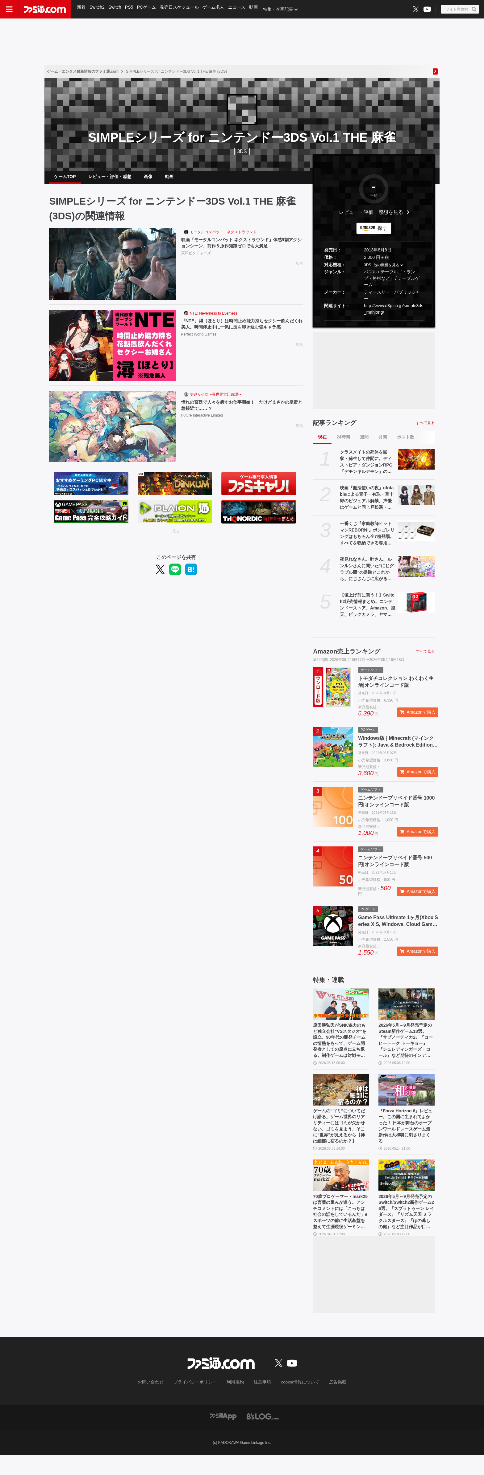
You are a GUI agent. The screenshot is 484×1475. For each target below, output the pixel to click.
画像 (148, 179)
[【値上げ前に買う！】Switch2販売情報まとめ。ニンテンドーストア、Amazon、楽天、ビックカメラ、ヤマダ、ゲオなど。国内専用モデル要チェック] (416, 607)
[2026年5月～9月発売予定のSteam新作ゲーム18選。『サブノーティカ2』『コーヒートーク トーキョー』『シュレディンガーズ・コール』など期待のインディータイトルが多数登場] (406, 1009)
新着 (81, 9)
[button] (374, 325)
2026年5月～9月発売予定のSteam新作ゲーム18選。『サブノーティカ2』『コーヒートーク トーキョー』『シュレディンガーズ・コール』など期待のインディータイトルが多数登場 (406, 1048)
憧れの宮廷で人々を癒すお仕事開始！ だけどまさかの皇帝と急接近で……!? (240, 411)
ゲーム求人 (216, 9)
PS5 (131, 9)
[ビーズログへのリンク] (263, 1436)
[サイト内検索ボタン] (460, 9)
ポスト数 (405, 441)
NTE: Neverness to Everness (214, 318)
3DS (242, 151)
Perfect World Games (198, 347)
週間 (364, 441)
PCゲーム (148, 9)
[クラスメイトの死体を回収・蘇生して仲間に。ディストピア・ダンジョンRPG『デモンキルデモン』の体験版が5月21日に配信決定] (416, 464)
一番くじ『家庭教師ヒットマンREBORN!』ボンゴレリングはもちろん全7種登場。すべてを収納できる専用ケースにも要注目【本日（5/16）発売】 (367, 538)
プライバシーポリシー (199, 1402)
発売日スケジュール (181, 9)
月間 (382, 441)
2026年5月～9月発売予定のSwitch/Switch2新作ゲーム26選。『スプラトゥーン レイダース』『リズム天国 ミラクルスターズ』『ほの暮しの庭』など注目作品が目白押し (406, 1229)
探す (382, 233)
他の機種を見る (386, 270)
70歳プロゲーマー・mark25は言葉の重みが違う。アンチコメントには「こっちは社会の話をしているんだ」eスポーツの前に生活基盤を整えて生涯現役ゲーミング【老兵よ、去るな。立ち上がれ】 (340, 1229)
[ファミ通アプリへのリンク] (223, 1436)
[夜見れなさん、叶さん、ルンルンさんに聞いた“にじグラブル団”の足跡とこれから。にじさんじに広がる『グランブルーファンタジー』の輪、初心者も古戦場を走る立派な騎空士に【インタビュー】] (416, 571)
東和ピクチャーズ (196, 259)
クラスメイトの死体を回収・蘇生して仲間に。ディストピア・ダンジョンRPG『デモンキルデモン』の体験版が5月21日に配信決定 (366, 467)
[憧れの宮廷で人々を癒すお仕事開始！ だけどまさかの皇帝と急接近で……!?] (112, 431)
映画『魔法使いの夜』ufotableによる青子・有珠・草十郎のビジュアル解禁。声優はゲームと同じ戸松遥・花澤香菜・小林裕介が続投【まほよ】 (367, 502)
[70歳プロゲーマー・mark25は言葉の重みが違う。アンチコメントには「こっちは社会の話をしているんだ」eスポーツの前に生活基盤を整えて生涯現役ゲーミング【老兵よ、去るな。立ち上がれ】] (341, 1190)
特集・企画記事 (282, 9)
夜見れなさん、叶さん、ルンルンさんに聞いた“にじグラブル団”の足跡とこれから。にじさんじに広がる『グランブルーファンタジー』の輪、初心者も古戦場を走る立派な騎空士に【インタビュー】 (367, 574)
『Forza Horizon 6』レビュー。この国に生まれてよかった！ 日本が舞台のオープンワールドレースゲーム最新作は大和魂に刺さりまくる (406, 1139)
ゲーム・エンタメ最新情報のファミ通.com (83, 71)
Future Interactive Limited (202, 422)
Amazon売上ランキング (346, 656)
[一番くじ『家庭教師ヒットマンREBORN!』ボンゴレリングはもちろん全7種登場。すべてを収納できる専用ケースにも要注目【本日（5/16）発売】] (416, 535)
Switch (116, 9)
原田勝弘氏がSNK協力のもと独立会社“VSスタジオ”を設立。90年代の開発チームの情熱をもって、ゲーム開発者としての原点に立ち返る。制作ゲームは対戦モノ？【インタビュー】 (340, 1048)
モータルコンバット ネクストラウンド (223, 237)
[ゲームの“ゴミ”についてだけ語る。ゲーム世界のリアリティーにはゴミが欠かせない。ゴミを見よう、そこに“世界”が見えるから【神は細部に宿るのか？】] (341, 1099)
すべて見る (425, 428)
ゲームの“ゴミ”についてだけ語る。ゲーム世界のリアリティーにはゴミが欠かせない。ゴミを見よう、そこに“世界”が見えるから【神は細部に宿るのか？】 (340, 1139)
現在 (322, 441)
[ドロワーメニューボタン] (9, 9)
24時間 (343, 441)
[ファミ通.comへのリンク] (45, 9)
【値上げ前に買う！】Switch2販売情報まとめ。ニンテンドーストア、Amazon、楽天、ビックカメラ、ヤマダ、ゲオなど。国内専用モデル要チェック (367, 610)
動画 (257, 9)
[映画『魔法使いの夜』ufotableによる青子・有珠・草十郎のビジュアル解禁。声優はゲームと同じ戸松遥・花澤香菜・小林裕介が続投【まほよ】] (416, 500)
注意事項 (260, 1402)
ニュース (240, 9)
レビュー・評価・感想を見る (371, 217)
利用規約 (235, 1402)
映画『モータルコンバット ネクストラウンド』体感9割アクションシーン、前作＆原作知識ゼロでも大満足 (240, 248)
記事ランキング (334, 427)
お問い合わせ (160, 1402)
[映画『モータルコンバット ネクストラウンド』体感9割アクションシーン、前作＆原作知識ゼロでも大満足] (112, 269)
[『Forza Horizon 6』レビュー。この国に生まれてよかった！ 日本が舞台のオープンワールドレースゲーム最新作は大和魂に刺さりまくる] (406, 1099)
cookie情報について (294, 1402)
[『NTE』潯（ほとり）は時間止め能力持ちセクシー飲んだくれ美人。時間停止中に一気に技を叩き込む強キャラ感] (112, 350)
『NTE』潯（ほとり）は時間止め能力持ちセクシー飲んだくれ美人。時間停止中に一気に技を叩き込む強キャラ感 (240, 332)
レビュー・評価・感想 (109, 179)
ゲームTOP (65, 179)
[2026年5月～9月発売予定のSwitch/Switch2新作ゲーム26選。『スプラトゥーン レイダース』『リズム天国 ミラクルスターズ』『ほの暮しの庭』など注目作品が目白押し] (406, 1190)
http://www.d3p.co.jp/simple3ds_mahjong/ (393, 314)
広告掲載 (327, 1402)
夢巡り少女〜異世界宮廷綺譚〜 (216, 399)
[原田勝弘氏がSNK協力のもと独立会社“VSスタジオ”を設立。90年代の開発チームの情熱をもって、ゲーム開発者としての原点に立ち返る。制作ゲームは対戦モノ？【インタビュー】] (341, 1009)
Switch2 (97, 9)
